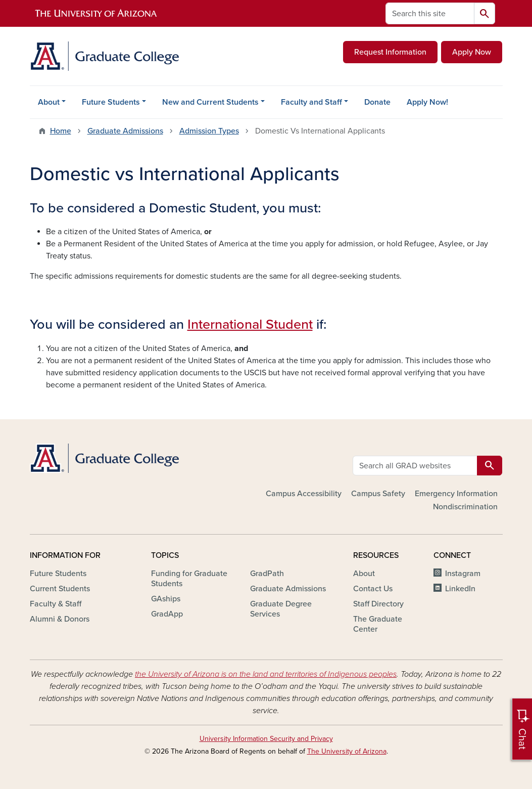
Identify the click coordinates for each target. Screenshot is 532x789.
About (49, 102)
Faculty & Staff (55, 604)
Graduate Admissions (125, 131)
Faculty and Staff (311, 102)
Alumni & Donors (59, 619)
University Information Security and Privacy (266, 738)
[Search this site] (429, 13)
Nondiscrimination (465, 507)
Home (60, 131)
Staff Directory (378, 604)
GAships (165, 599)
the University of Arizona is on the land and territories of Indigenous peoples (266, 674)
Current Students (60, 589)
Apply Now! (427, 102)
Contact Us (373, 589)
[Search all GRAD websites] (415, 465)
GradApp (167, 614)
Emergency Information (456, 494)
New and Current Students (210, 102)
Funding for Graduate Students (189, 578)
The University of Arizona (346, 751)
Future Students (111, 102)
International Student (250, 324)
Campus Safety (378, 494)
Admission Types (209, 131)
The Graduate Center (377, 624)
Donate (377, 102)
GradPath (267, 573)
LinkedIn (460, 589)
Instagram (462, 573)
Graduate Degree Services (281, 609)
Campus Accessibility (304, 494)
